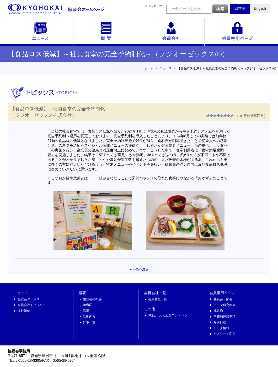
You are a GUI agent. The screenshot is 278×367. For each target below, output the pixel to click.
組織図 (87, 305)
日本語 (239, 8)
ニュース (40, 32)
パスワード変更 (224, 334)
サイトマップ (153, 6)
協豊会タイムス (29, 299)
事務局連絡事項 (224, 316)
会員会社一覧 (172, 32)
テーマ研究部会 (224, 305)
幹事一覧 (89, 322)
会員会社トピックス (32, 305)
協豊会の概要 (92, 299)
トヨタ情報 (221, 328)
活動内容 (89, 316)
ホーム (149, 68)
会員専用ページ (237, 32)
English (260, 8)
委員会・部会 (222, 299)
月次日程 (219, 322)
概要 (106, 32)
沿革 (86, 311)
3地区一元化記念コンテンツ (168, 315)
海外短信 (24, 311)
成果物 (218, 311)
